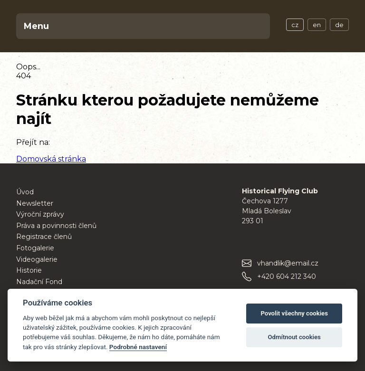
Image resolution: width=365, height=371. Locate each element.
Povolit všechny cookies (293, 313)
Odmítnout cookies (294, 337)
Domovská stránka (51, 158)
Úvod (25, 192)
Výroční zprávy (40, 214)
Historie (29, 270)
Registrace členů (44, 236)
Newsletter (34, 203)
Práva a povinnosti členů (56, 225)
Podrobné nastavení (138, 347)
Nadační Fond (39, 281)
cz (294, 25)
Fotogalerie (35, 248)
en (317, 25)
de (339, 25)
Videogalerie (37, 259)
